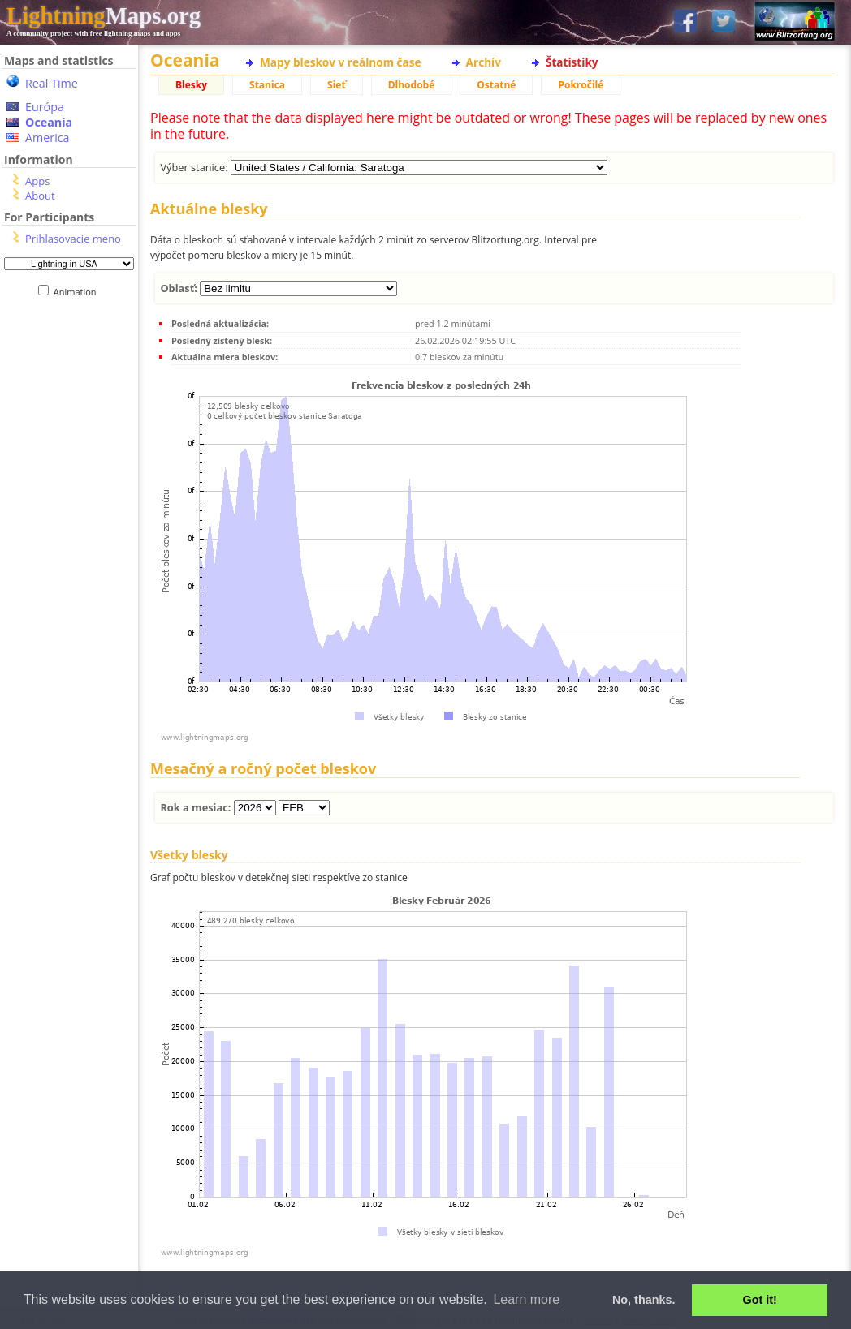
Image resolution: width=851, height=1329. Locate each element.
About (40, 195)
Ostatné (496, 85)
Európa (44, 106)
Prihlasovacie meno (73, 238)
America (47, 137)
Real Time (51, 83)
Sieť (336, 85)
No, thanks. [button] (644, 1299)
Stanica (267, 85)
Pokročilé (580, 85)
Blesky (191, 85)
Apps (37, 181)
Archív (483, 62)
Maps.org (103, 15)
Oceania (48, 122)
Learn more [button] (526, 1299)
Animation (78, 292)
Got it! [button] (760, 1299)
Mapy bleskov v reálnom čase (340, 62)
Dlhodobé (411, 85)
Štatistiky (572, 62)
